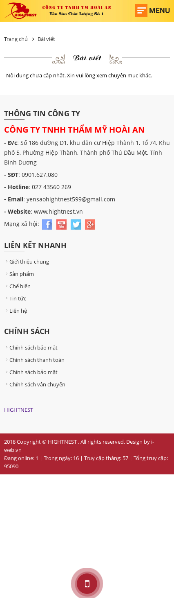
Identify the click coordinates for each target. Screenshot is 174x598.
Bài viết (46, 39)
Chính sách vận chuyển (34, 384)
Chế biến (17, 286)
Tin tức (15, 298)
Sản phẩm (19, 274)
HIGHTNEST (18, 409)
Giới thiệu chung (26, 261)
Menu (159, 10)
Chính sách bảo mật (31, 347)
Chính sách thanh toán (34, 359)
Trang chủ (16, 39)
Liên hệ (15, 310)
